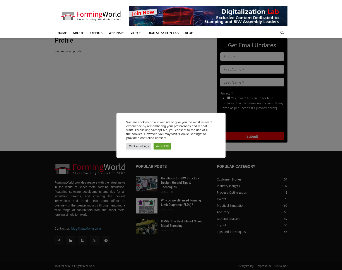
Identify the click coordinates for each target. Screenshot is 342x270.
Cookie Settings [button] (139, 146)
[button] (282, 33)
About (78, 33)
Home (62, 33)
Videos (135, 33)
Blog (189, 33)
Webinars (116, 33)
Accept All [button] (162, 146)
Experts (96, 33)
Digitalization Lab (163, 33)
